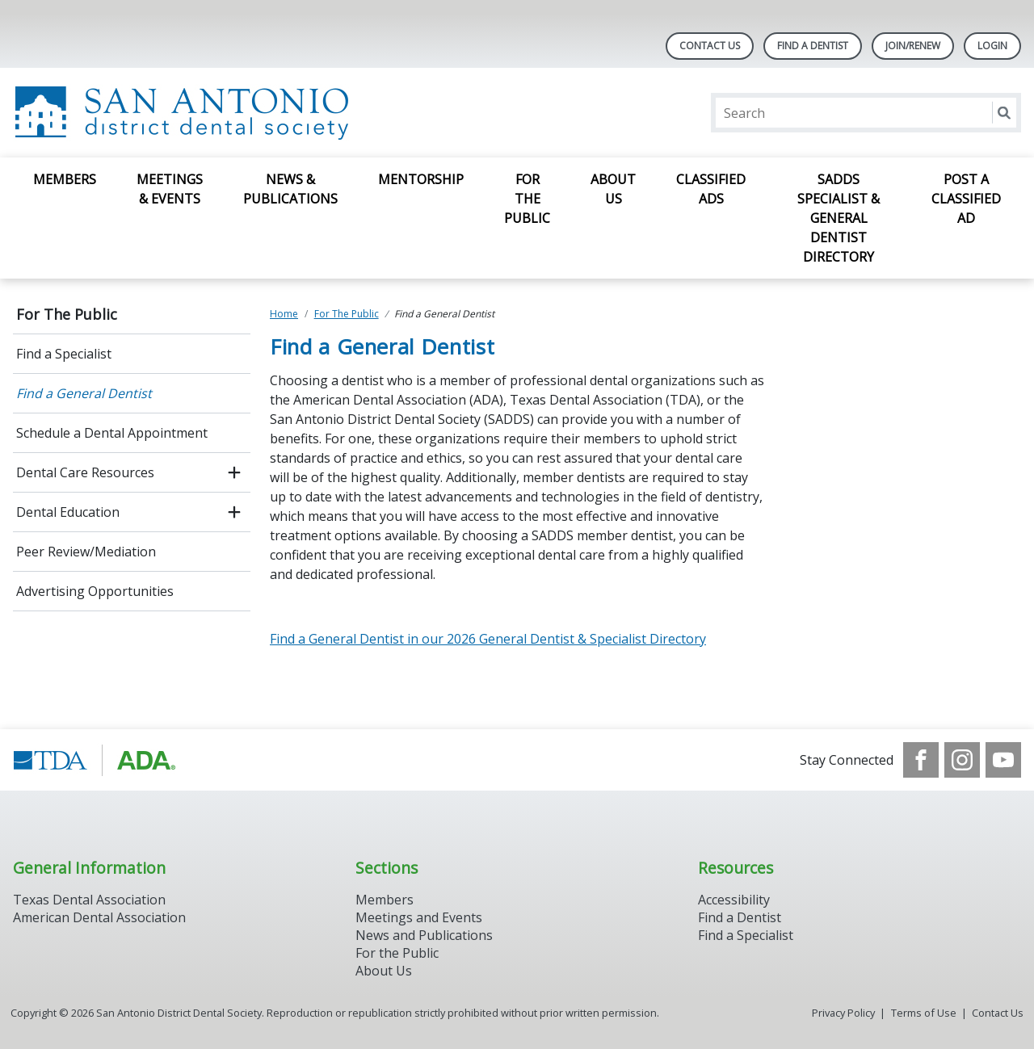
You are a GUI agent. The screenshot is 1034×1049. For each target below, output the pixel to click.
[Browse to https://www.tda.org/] (95, 760)
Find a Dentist (739, 917)
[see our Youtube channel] (1003, 760)
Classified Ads (711, 189)
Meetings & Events (170, 189)
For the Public (397, 953)
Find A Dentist (812, 45)
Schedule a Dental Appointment (112, 433)
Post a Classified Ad (966, 198)
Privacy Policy (843, 1012)
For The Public (527, 198)
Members (64, 179)
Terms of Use (923, 1012)
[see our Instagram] (962, 760)
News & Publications (290, 189)
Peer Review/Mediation (86, 551)
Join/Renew (912, 45)
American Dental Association (99, 917)
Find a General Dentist (84, 393)
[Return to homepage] (222, 112)
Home (284, 314)
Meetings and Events (418, 917)
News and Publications (424, 935)
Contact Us (709, 45)
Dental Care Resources (85, 472)
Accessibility (734, 899)
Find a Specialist (63, 354)
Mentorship (421, 179)
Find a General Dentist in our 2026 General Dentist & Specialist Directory (488, 639)
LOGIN (992, 45)
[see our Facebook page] (921, 760)
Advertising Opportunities (95, 591)
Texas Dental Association (89, 899)
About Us (613, 189)
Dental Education (68, 512)
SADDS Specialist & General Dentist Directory (838, 218)
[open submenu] (234, 472)
